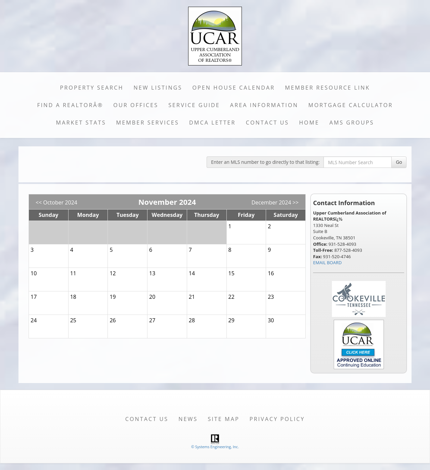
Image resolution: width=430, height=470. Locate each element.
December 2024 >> (275, 202)
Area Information (264, 105)
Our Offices (135, 105)
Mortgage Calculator (350, 105)
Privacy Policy (277, 419)
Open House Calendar (233, 87)
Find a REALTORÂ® (70, 105)
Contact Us (267, 122)
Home (309, 122)
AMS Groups (351, 122)
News (188, 419)
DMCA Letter (212, 122)
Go (399, 162)
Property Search (92, 87)
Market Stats (81, 122)
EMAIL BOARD (327, 263)
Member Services (147, 122)
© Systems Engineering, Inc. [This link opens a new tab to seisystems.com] (215, 446)
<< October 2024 (56, 202)
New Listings (158, 87)
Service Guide (194, 105)
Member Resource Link (327, 87)
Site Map (223, 419)
